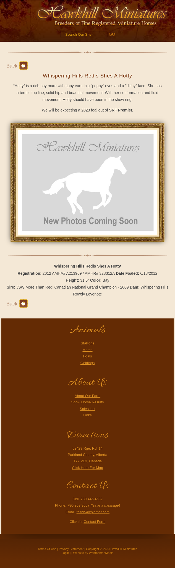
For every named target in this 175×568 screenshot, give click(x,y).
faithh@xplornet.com (93, 512)
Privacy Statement (71, 549)
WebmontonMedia (101, 552)
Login (65, 552)
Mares (87, 350)
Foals (87, 356)
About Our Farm (87, 396)
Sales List (87, 409)
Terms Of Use (47, 549)
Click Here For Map (87, 468)
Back (11, 66)
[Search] (83, 34)
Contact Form (94, 522)
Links (87, 415)
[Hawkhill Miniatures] (102, 15)
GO (112, 34)
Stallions (87, 343)
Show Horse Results (87, 402)
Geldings (87, 363)
